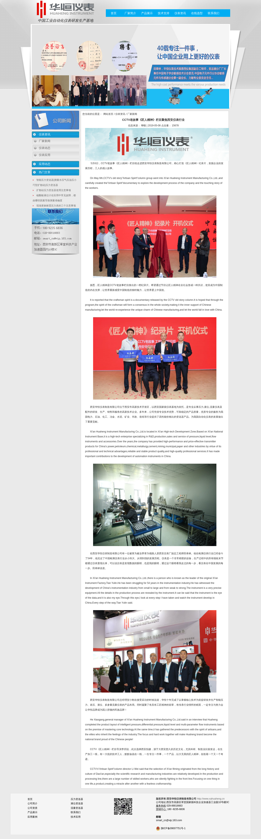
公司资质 (32, 808)
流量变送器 (77, 808)
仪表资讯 (180, 13)
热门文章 (44, 172)
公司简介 (32, 803)
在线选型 (197, 13)
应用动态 (44, 164)
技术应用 (76, 816)
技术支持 (163, 13)
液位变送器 (77, 803)
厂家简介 (130, 13)
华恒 (143, 125)
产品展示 (147, 13)
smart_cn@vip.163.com (169, 820)
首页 (114, 13)
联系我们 (213, 13)
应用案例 (32, 816)
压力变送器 (77, 799)
